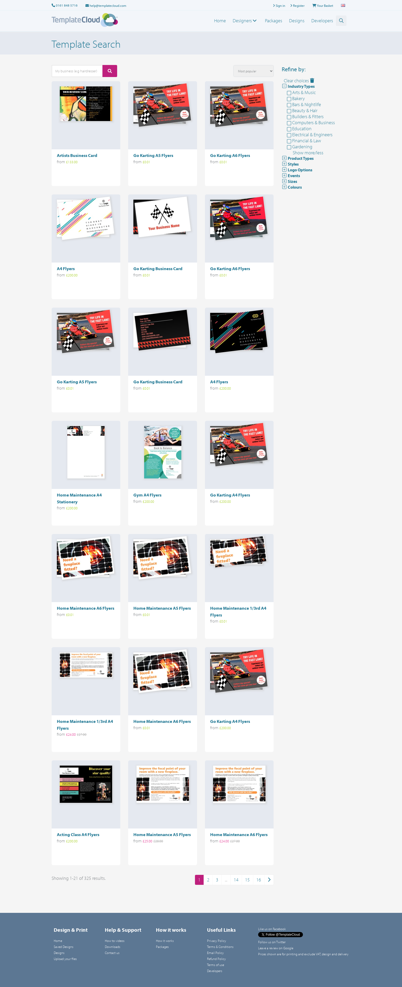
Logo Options (297, 169)
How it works (165, 941)
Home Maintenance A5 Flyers (162, 608)
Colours (292, 187)
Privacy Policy (216, 941)
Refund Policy (216, 959)
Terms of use (215, 965)
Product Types (298, 158)
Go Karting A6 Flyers (230, 155)
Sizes (289, 181)
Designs (297, 21)
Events (291, 175)
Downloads (112, 947)
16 (258, 880)
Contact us (112, 953)
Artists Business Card (77, 155)
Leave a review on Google (275, 948)
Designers (245, 21)
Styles (290, 164)
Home (220, 21)
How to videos (114, 941)
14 (236, 880)
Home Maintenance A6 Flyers (85, 608)
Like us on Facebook (272, 929)
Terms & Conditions (220, 947)
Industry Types (298, 86)
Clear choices (299, 81)
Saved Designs (63, 947)
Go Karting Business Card (157, 268)
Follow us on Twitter (272, 942)
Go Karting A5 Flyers (153, 155)
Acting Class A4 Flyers (78, 834)
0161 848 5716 (67, 5)
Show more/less (308, 153)
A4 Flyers (66, 268)
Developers (322, 21)
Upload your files (65, 959)
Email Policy (215, 953)
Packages (273, 21)
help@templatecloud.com (105, 5)
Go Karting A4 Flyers (230, 495)
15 (247, 880)
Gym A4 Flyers (147, 495)
